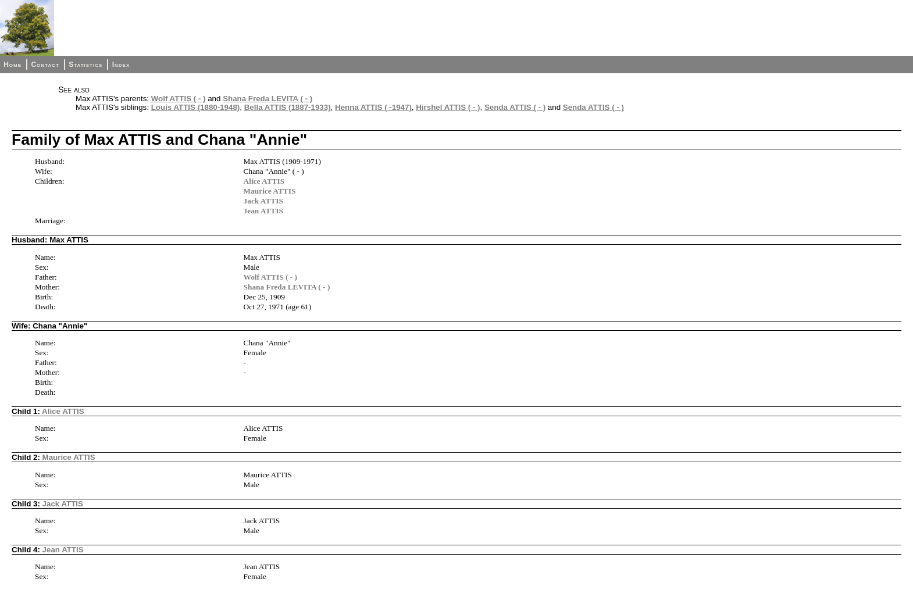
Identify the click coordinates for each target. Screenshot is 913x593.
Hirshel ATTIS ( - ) (448, 107)
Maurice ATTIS (270, 191)
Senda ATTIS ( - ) (514, 107)
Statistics (85, 64)
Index (121, 64)
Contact (45, 64)
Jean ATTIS (263, 210)
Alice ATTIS (264, 181)
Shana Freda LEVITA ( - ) (267, 98)
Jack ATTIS (263, 201)
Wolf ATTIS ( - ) (178, 98)
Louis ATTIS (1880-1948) (195, 107)
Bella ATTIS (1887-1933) (287, 107)
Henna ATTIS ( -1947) (373, 107)
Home (12, 64)
